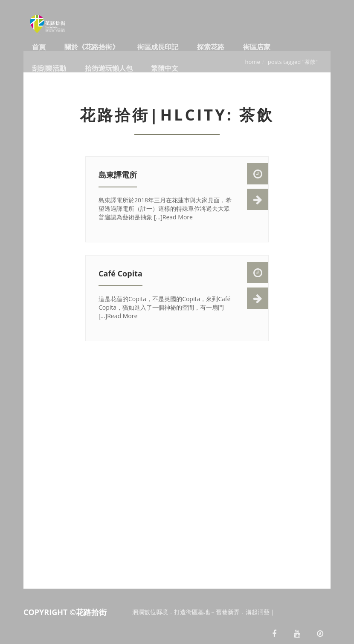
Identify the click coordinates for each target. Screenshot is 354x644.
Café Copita (120, 273)
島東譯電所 (118, 175)
